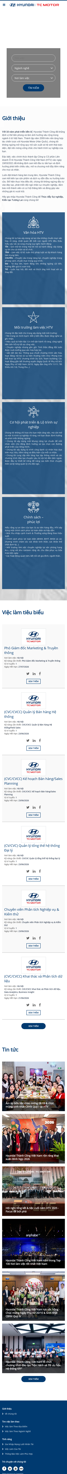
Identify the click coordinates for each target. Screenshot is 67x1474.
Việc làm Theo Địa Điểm (16, 1426)
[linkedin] (10, 1468)
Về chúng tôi (11, 1413)
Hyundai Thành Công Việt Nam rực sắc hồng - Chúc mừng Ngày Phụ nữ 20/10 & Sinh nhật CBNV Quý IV (33, 1313)
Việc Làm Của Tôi (13, 1449)
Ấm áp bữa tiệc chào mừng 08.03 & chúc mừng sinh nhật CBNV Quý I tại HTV (30, 1104)
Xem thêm (33, 681)
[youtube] (15, 1468)
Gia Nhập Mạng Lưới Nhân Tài (19, 1444)
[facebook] (4, 1468)
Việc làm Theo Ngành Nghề (18, 1431)
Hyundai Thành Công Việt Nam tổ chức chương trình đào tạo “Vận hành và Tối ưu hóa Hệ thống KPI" (33, 1365)
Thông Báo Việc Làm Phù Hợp (19, 1453)
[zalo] (21, 1468)
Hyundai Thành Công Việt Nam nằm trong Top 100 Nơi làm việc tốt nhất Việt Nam (33, 1262)
